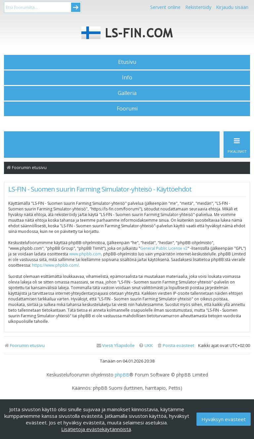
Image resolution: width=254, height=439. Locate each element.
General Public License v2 (164, 248)
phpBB (122, 375)
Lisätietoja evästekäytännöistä (96, 429)
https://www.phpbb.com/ (55, 265)
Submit (75, 7)
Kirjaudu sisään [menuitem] (232, 7)
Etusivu (127, 62)
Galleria (127, 93)
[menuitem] (175, 345)
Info (127, 77)
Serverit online (165, 7)
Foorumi (127, 108)
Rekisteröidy (198, 7)
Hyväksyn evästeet (223, 419)
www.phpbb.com (85, 254)
